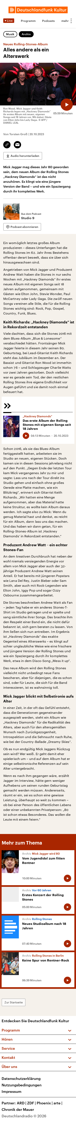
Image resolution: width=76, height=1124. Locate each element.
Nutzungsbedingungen (22, 1085)
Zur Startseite (13, 1002)
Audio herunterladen (25, 155)
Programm (28, 20)
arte (58, 1103)
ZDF (32, 1103)
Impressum (11, 1091)
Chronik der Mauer (18, 1109)
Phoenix (45, 1103)
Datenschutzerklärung (21, 1078)
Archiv (26, 34)
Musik (10, 34)
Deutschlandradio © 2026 (24, 1116)
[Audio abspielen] (67, 105)
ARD (22, 1103)
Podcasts (48, 20)
